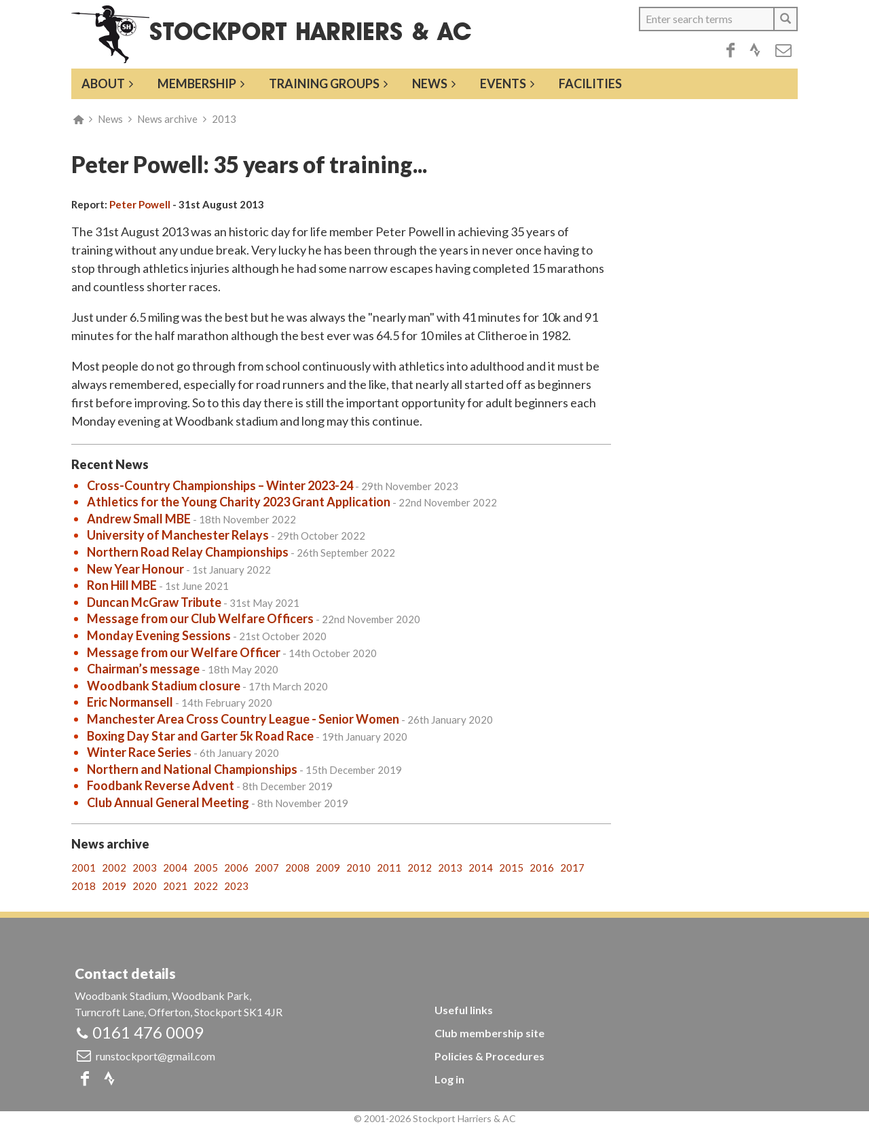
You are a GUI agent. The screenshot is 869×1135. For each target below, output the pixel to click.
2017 (572, 867)
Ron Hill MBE (122, 585)
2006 (236, 867)
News (429, 83)
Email (783, 50)
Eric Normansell (130, 701)
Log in (449, 1079)
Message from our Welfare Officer (183, 652)
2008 (297, 867)
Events (503, 83)
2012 (419, 867)
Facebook (730, 50)
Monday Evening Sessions (159, 635)
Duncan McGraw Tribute (154, 602)
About (103, 83)
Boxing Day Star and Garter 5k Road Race (200, 735)
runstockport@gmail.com (155, 1055)
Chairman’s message (143, 668)
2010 (358, 867)
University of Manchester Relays (178, 534)
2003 (144, 867)
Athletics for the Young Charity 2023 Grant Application (238, 501)
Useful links (463, 1009)
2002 (114, 867)
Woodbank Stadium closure (163, 685)
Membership (197, 83)
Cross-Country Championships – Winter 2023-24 (220, 485)
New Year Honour (135, 568)
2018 (83, 886)
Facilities (590, 83)
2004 (175, 867)
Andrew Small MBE (139, 518)
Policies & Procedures (489, 1055)
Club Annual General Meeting (168, 802)
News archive (167, 119)
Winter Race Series (139, 752)
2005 (205, 867)
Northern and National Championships (192, 769)
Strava (755, 50)
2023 (236, 886)
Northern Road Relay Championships (188, 551)
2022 (205, 886)
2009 (328, 867)
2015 (511, 867)
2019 (114, 886)
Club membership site (489, 1032)
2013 (224, 119)
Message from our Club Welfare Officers (200, 618)
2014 (480, 867)
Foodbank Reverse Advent (160, 785)
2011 (389, 867)
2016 (542, 867)
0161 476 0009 (148, 1032)
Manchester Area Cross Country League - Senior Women (243, 718)
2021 (175, 886)
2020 (144, 886)
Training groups (324, 83)
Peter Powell (139, 204)
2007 (267, 867)
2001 (83, 867)
